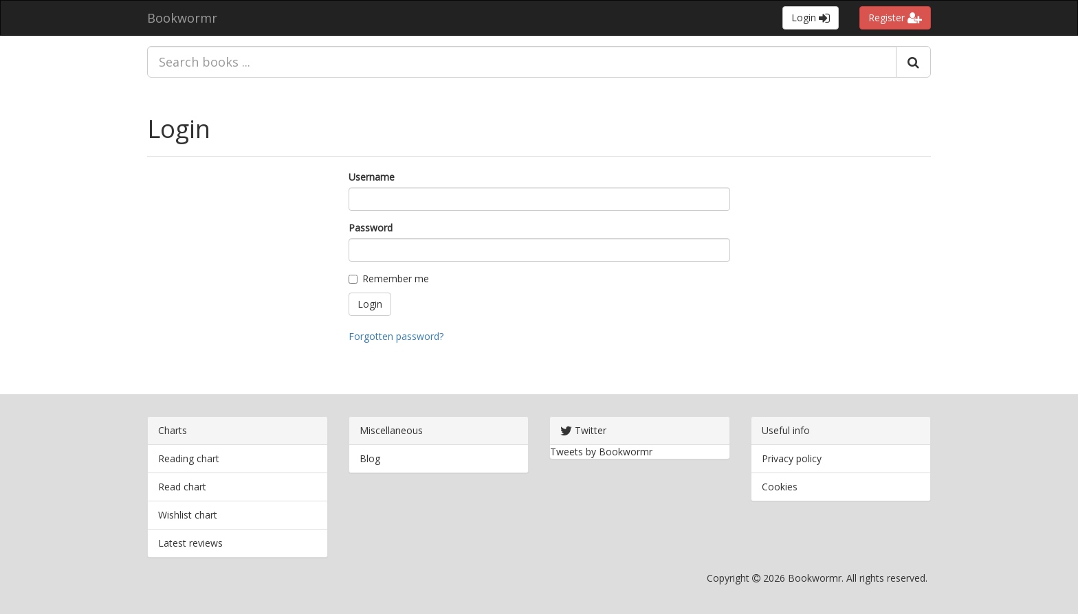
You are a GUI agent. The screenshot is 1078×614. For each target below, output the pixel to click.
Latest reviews (190, 542)
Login (810, 17)
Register (895, 17)
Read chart (182, 486)
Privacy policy (792, 458)
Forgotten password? (396, 336)
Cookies (780, 486)
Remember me (389, 278)
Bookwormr (182, 18)
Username (372, 176)
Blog (370, 458)
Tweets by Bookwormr (601, 451)
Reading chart (188, 458)
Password (371, 227)
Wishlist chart (187, 514)
